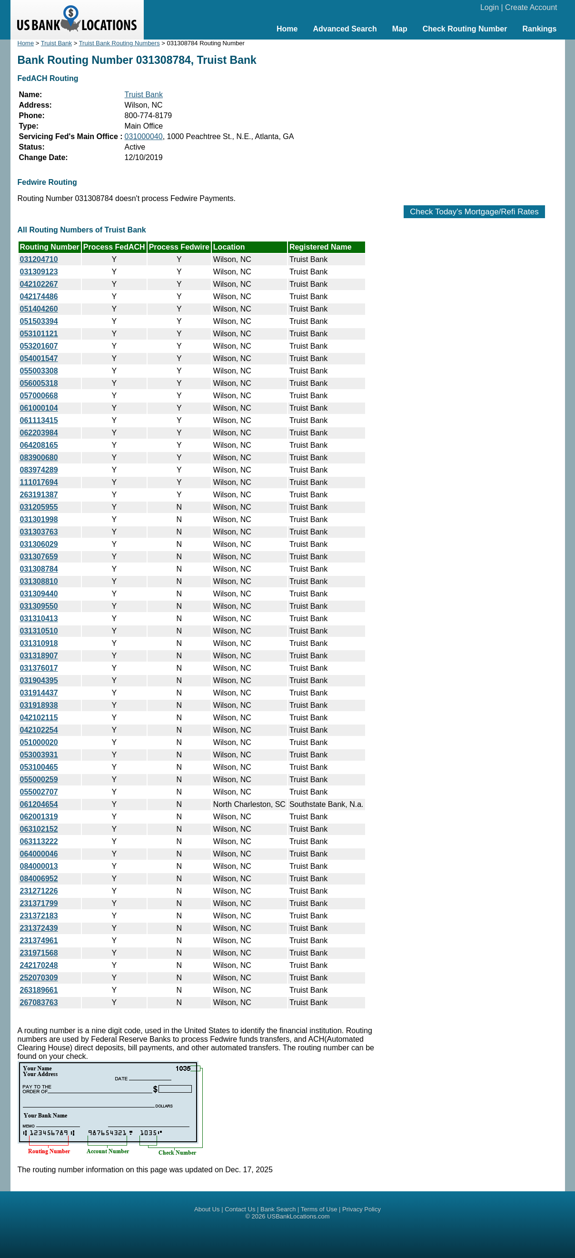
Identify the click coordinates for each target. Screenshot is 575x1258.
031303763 (39, 532)
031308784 (39, 569)
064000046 (39, 854)
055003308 (39, 371)
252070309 (39, 978)
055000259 (39, 779)
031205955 (39, 507)
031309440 (39, 594)
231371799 (39, 903)
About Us (206, 1209)
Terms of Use (319, 1209)
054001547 (39, 358)
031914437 (39, 693)
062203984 (39, 433)
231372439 (39, 928)
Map (399, 29)
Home (287, 29)
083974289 (39, 470)
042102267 (39, 284)
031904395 (39, 680)
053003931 (39, 755)
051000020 (39, 742)
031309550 (39, 606)
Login (489, 7)
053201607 (39, 346)
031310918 (39, 643)
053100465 (39, 767)
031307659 (39, 557)
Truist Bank (56, 43)
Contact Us (240, 1209)
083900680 (39, 457)
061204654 (39, 804)
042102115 (39, 718)
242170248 (39, 965)
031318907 (39, 656)
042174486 (39, 296)
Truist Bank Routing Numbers (119, 43)
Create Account (531, 7)
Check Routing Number (465, 29)
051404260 (39, 309)
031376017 (39, 668)
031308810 (39, 581)
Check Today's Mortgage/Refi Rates (474, 211)
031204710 (39, 259)
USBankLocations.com (298, 1216)
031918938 (39, 705)
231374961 (39, 940)
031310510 (39, 631)
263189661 (39, 990)
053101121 (39, 334)
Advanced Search (345, 29)
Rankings (539, 29)
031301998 (39, 519)
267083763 (39, 1002)
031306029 (39, 544)
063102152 (39, 829)
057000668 (39, 396)
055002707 (39, 792)
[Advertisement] (475, 117)
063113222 (39, 841)
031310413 (39, 618)
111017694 (39, 482)
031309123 (39, 272)
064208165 (39, 445)
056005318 (39, 383)
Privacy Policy (361, 1209)
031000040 (144, 136)
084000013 (39, 866)
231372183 (39, 916)
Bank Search (278, 1209)
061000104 (39, 408)
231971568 (39, 953)
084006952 (39, 879)
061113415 (39, 420)
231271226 (39, 891)
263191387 (39, 495)
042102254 (39, 730)
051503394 (39, 321)
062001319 (39, 817)
